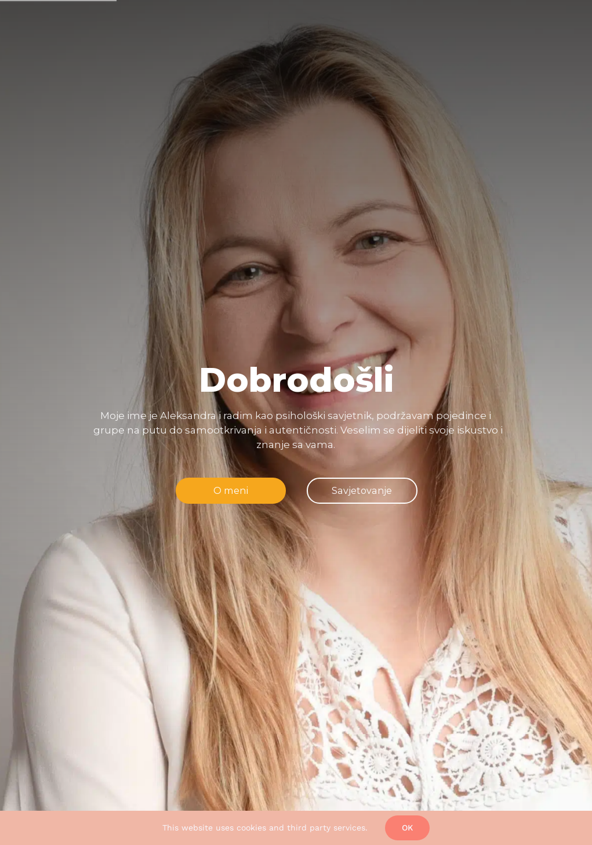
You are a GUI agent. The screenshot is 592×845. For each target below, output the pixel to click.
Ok (407, 827)
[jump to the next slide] (362, 490)
